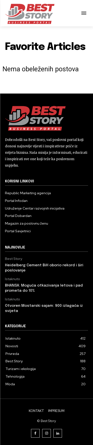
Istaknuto (12, 279)
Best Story (13, 259)
